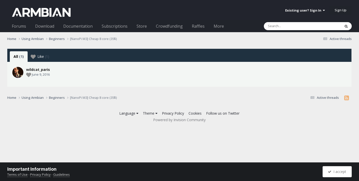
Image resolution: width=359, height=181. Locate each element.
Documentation (78, 26)
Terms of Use (17, 174)
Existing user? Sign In (305, 10)
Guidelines (61, 174)
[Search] (289, 26)
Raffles (198, 26)
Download (44, 26)
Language (128, 113)
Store (142, 26)
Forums (19, 26)
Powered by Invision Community (179, 119)
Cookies (195, 113)
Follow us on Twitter (223, 113)
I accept (337, 171)
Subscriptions (115, 26)
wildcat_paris (38, 69)
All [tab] (19, 56)
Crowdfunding (169, 26)
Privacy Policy (173, 113)
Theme (150, 113)
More (219, 26)
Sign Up (340, 10)
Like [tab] (40, 56)
